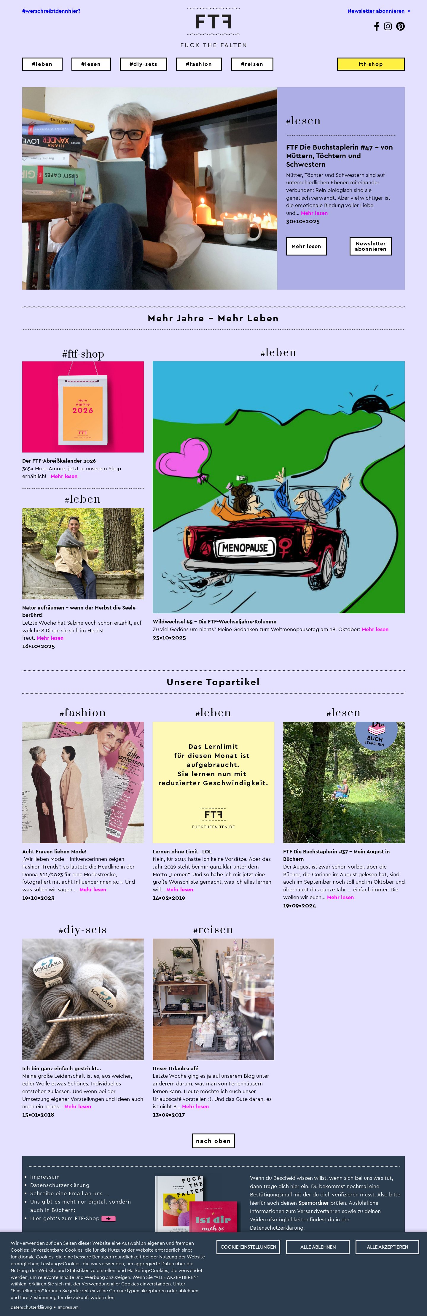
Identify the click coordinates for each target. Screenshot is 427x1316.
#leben (42, 64)
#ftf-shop (83, 354)
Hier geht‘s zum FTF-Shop (65, 1218)
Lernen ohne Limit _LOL (182, 851)
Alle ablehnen (318, 1247)
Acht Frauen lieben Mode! (54, 851)
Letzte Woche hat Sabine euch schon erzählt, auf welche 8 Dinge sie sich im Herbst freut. (81, 630)
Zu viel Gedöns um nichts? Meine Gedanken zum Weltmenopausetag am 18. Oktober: (256, 629)
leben (85, 499)
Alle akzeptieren (387, 1247)
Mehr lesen (306, 246)
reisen (216, 930)
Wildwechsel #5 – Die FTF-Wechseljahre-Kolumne (214, 621)
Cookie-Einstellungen (248, 1247)
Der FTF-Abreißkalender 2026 (59, 460)
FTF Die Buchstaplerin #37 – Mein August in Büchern (336, 855)
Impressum (68, 1307)
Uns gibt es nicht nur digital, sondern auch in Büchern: (80, 1205)
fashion (85, 713)
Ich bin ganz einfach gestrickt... (61, 1068)
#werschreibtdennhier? (51, 11)
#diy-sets (143, 64)
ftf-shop (371, 64)
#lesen (91, 64)
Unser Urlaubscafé (175, 1068)
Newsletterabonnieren (371, 246)
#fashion (199, 64)
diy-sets (86, 930)
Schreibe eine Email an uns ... (70, 1193)
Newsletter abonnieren (376, 11)
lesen (306, 121)
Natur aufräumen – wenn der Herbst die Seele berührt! (79, 611)
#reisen (252, 64)
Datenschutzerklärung (31, 1307)
